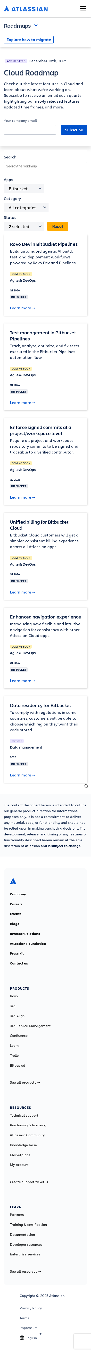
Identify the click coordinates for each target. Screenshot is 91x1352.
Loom (14, 1045)
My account (19, 1165)
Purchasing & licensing (28, 1125)
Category (12, 198)
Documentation (22, 1235)
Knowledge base (23, 1145)
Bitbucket (18, 188)
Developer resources (26, 1244)
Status (10, 217)
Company (18, 894)
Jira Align (17, 1016)
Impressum (29, 1328)
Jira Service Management (30, 1026)
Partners (17, 1215)
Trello (14, 1055)
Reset (57, 226)
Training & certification (28, 1225)
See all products (25, 1082)
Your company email (20, 120)
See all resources (25, 1271)
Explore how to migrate (29, 39)
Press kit (17, 953)
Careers (16, 904)
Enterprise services (25, 1254)
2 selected (19, 226)
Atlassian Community (27, 1135)
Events (15, 914)
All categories (22, 207)
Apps (8, 179)
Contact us (19, 963)
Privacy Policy (31, 1308)
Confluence (19, 1036)
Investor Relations (25, 934)
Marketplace (20, 1155)
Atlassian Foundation (28, 944)
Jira (13, 1006)
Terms (24, 1318)
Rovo (14, 996)
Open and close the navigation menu (37, 25)
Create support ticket (29, 1182)
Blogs (14, 924)
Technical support (24, 1115)
